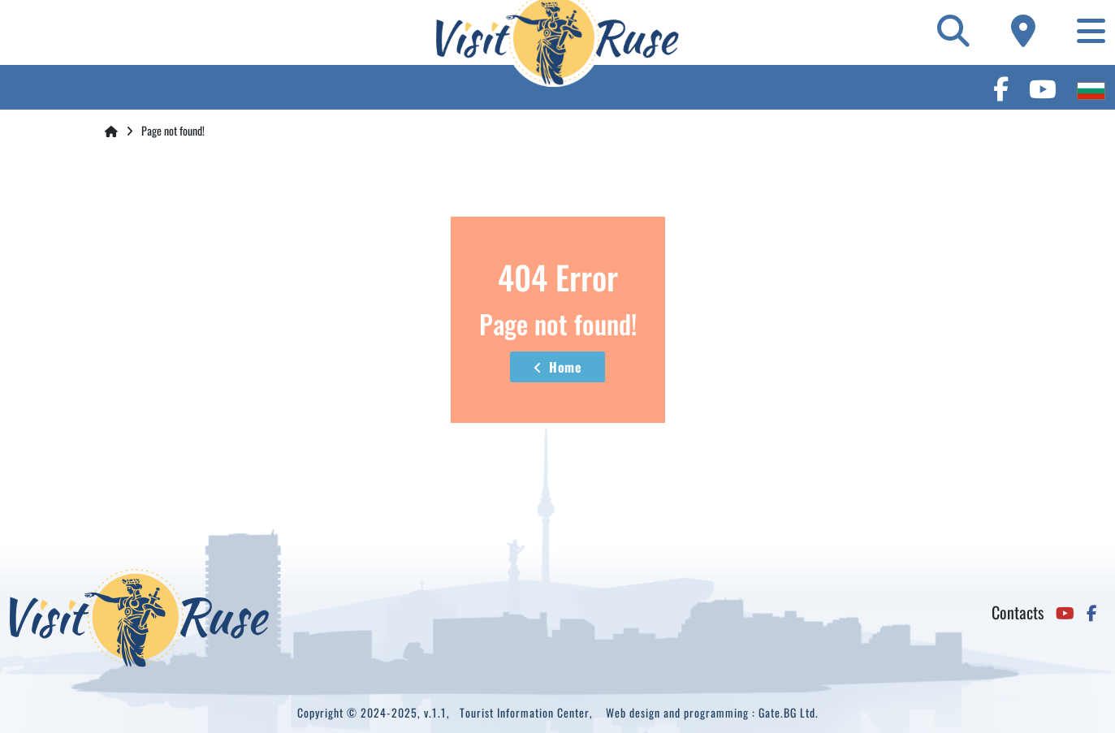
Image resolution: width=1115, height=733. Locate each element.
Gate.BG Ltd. (788, 712)
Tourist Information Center (525, 712)
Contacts (1018, 612)
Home (558, 367)
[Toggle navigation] (1091, 29)
